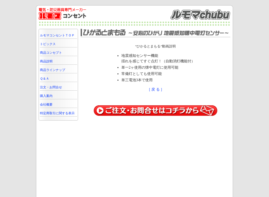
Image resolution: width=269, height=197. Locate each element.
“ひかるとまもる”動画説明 (155, 46)
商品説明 (46, 61)
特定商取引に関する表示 (57, 113)
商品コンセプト (51, 52)
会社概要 (46, 104)
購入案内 (46, 96)
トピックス (48, 44)
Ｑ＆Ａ (44, 78)
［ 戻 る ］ (155, 89)
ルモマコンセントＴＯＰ (57, 35)
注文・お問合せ (51, 87)
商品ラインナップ (52, 70)
